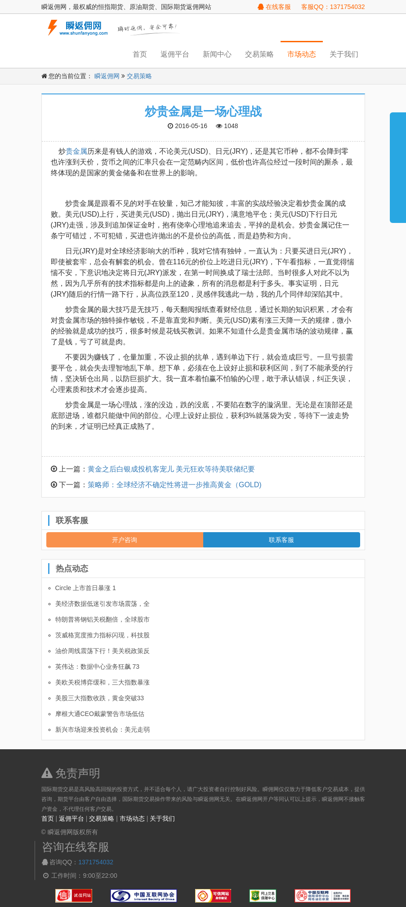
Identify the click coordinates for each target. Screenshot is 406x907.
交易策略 (259, 54)
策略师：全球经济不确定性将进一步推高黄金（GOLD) (175, 485)
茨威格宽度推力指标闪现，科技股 (102, 635)
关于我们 (344, 54)
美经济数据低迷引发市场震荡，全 (102, 603)
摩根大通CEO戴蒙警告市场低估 (99, 713)
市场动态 (301, 54)
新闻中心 (217, 54)
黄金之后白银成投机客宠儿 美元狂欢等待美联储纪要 (171, 469)
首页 (140, 54)
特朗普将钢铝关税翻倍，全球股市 (102, 619)
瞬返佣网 (107, 76)
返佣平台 (175, 54)
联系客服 (281, 539)
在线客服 (274, 6)
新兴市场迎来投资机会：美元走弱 (102, 729)
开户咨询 (124, 539)
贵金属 (76, 151)
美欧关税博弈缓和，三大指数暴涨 (102, 682)
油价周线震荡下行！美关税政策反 (102, 650)
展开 (398, 163)
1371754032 (95, 862)
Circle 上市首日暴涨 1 (85, 587)
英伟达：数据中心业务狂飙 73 (97, 666)
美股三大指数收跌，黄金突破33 (99, 698)
